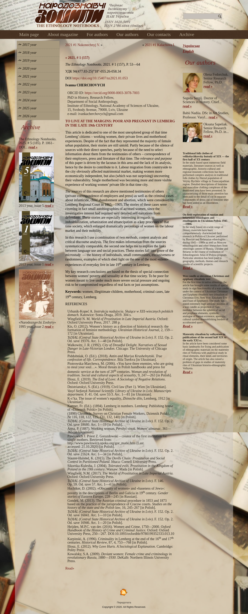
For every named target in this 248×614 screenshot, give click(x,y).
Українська (191, 46)
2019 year (29, 61)
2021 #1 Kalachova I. (160, 45)
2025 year (29, 108)
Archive (186, 34)
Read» (69, 568)
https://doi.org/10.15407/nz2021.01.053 (100, 78)
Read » (188, 207)
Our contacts (159, 34)
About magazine (62, 34)
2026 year (29, 116)
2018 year (29, 53)
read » (33, 147)
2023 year (29, 92)
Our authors (127, 34)
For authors (97, 34)
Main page (29, 34)
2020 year (29, 68)
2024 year (29, 100)
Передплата (124, 602)
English (188, 51)
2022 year (29, 84)
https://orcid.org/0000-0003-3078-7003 (112, 93)
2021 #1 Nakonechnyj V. (82, 45)
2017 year (29, 45)
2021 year (29, 76)
